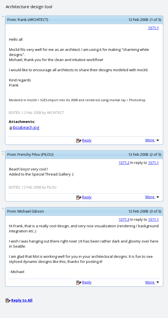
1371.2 (124, 162)
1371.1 (153, 27)
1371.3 (124, 219)
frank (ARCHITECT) (32, 19)
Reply (87, 140)
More (152, 139)
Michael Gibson (30, 211)
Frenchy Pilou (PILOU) (35, 154)
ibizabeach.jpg (26, 127)
